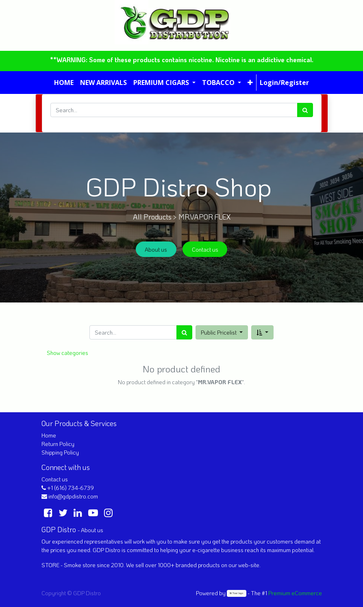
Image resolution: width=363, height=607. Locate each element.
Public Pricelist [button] (219, 332)
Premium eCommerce (295, 593)
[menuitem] (64, 82)
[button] (250, 82)
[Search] (305, 110)
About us (156, 249)
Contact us (205, 249)
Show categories (67, 353)
